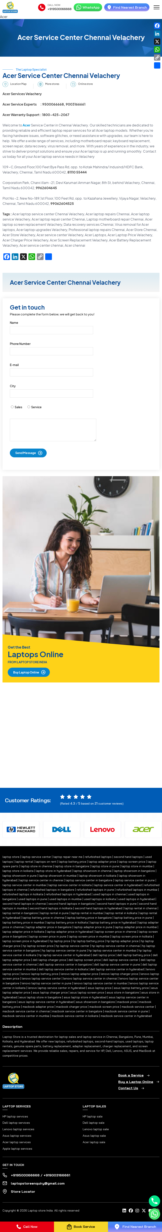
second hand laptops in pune (117, 904)
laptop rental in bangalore (20, 913)
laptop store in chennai (36, 866)
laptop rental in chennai (140, 908)
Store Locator (23, 1191)
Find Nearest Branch (127, 7)
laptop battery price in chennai (43, 918)
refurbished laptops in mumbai (136, 889)
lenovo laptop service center (41, 978)
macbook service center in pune (126, 1011)
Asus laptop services (17, 1136)
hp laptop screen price (38, 946)
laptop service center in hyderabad (118, 885)
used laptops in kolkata (100, 899)
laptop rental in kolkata (121, 913)
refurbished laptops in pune (95, 889)
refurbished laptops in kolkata (23, 894)
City (13, 386)
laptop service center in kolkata (70, 885)
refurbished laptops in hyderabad (68, 894)
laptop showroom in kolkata (97, 875)
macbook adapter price (38, 1007)
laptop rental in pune (54, 913)
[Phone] (154, 1201)
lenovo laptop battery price (39, 974)
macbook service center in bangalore (77, 1011)
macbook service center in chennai (26, 1011)
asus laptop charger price (50, 992)
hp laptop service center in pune (64, 950)
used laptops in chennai (109, 894)
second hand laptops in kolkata (51, 908)
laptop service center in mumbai (24, 885)
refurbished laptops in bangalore (52, 889)
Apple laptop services (17, 1148)
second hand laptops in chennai (24, 904)
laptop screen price (132, 861)
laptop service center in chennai (41, 880)
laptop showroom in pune (20, 875)
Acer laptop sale (94, 1142)
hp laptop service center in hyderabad (64, 955)
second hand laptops (128, 857)
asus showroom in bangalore (95, 1002)
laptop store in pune (105, 866)
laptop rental (24, 861)
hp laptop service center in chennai (116, 946)
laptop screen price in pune (47, 936)
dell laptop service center (120, 960)
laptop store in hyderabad (53, 871)
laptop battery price (72, 861)
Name (14, 322)
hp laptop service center (72, 946)
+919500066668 (60, 9)
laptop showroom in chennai (92, 871)
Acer (26, 125)
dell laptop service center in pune (117, 964)
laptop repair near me (67, 857)
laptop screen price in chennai (115, 932)
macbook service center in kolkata (75, 1016)
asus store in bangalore (123, 992)
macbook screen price (104, 1007)
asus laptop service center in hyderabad (46, 1002)
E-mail (14, 365)
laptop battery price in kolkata (67, 922)
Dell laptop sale (93, 1123)
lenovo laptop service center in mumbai (100, 983)
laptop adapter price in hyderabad (70, 932)
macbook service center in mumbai (26, 1016)
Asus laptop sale (94, 1136)
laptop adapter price (102, 861)
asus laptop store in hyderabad (85, 997)
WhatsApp (88, 7)
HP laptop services (15, 1116)
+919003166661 (57, 1175)
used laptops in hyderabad (136, 899)
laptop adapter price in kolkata (23, 932)
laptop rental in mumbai (87, 913)
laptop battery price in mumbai (23, 922)
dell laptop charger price (49, 960)
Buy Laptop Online (26, 672)
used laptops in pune (32, 899)
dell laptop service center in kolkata (63, 969)
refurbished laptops (98, 857)
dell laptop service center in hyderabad (117, 969)
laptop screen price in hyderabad (25, 941)
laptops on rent (46, 861)
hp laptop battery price (88, 941)
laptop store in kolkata (18, 871)
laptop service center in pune (135, 880)
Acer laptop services (17, 1142)
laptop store (11, 857)
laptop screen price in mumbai (89, 936)
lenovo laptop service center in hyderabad (56, 988)
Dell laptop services (16, 1123)
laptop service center (36, 857)
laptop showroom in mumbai (58, 875)
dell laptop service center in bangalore (65, 964)
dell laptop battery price (133, 955)
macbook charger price (71, 1007)
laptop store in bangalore (72, 866)
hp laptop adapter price (123, 941)
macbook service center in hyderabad (126, 1016)
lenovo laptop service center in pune (46, 983)
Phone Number (20, 344)
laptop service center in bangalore (89, 880)
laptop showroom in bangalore (134, 871)
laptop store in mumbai (137, 866)
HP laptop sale (93, 1116)
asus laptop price (100, 988)
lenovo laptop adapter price (79, 974)
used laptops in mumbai (65, 899)
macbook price (127, 1002)
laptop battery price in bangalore (89, 918)
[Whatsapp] (154, 1214)
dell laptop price (104, 955)
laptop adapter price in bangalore (49, 927)
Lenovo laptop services (18, 1129)
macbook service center (138, 1007)
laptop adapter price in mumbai (136, 927)
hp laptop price (60, 941)
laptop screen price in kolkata (132, 936)
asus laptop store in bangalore (40, 997)
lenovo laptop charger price (119, 974)
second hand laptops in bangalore (71, 904)
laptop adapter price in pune (93, 927)
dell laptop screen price (84, 960)
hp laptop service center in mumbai (112, 950)
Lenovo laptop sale (96, 1129)
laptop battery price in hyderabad (113, 922)
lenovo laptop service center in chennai (90, 978)
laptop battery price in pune (133, 918)
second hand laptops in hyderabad (98, 908)
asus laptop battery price (131, 988)
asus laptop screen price (87, 992)
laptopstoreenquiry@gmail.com (38, 1183)
